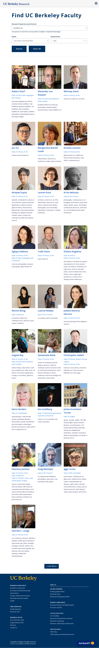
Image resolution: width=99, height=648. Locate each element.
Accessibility (19, 644)
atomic (20, 215)
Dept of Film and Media (72, 473)
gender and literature (27, 422)
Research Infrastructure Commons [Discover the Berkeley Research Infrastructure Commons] (61, 618)
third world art (27, 208)
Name (14, 36)
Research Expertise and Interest (24, 24)
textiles (66, 274)
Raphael (27, 546)
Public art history (56, 161)
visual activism (50, 378)
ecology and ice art (20, 429)
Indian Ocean (28, 370)
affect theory (82, 492)
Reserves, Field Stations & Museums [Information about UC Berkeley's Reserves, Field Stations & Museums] (62, 623)
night (71, 484)
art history (41, 200)
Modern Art (74, 99)
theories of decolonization (72, 158)
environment (20, 373)
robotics (40, 419)
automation (46, 422)
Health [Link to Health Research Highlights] (12, 601)
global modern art (69, 155)
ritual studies (24, 112)
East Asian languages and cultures (22, 101)
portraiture (82, 368)
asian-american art (69, 489)
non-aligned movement (25, 213)
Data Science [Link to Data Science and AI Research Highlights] (14, 593)
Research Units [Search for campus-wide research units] (15, 612)
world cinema (68, 476)
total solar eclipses (23, 551)
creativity (57, 210)
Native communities (52, 318)
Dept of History (69, 255)
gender (71, 205)
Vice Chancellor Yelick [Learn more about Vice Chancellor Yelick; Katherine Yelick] (17, 620)
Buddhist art (15, 112)
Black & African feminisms (48, 370)
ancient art (67, 99)
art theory (82, 99)
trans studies (82, 205)
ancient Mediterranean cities (77, 272)
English (77, 420)
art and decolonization (27, 210)
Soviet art (14, 264)
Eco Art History (21, 375)
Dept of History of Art (72, 95)
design (48, 161)
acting (79, 487)
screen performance (70, 487)
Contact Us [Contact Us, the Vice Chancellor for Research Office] (13, 628)
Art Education (50, 210)
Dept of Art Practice (71, 196)
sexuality (71, 420)
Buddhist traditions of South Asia (48, 105)
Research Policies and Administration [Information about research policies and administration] (62, 605)
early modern (26, 368)
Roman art (67, 368)
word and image (17, 424)
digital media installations (48, 476)
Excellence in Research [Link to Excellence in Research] (17, 588)
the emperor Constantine (76, 267)
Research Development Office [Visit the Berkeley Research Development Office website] (60, 597)
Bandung (14, 213)
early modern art (43, 259)
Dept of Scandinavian (19, 413)
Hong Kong (20, 323)
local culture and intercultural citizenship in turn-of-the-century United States (23, 491)
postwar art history (26, 205)
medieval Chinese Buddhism (20, 104)
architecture (41, 161)
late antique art (68, 261)
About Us (13, 625)
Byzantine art (78, 261)
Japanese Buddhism (25, 106)
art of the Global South (73, 210)
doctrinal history (43, 110)
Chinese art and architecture (20, 155)
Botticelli (21, 546)
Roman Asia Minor (78, 370)
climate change (16, 368)
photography (42, 208)
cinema (76, 484)
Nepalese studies (51, 107)
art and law (15, 318)
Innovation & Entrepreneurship (20, 591)
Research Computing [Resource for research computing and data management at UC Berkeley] (57, 621)
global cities (67, 479)
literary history (16, 422)
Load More (52, 566)
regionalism (41, 210)
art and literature (75, 425)
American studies (17, 487)
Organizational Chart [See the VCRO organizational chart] (17, 622)
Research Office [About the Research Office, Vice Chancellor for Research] (16, 617)
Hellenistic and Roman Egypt (72, 373)
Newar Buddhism (54, 110)
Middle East (79, 155)
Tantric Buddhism (24, 109)
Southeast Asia (19, 370)
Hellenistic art (68, 370)
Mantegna (15, 546)
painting (42, 318)
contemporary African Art (71, 208)
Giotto (25, 543)
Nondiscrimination (30, 644)
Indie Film (82, 484)
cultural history (42, 159)
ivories (71, 274)
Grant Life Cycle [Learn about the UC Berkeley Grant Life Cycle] (55, 594)
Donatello (31, 543)
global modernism (28, 202)
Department (55, 36)
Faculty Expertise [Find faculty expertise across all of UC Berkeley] (15, 609)
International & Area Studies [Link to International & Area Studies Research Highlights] (19, 598)
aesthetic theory (77, 479)
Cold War (14, 215)
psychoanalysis (73, 492)
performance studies (23, 484)
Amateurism (41, 213)
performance (75, 202)
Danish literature (17, 417)
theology (14, 553)
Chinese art (26, 321)
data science (50, 479)
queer (76, 205)
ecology (14, 375)
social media (50, 419)
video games (49, 482)
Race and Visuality (52, 208)
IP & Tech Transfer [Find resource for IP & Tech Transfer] (56, 607)
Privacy (12, 644)
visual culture (75, 368)
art (60, 110)
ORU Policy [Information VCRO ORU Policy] (53, 632)
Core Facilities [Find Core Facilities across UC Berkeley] (54, 616)
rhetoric (14, 484)
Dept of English (69, 416)
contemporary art (74, 160)
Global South (15, 210)
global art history (17, 208)
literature (25, 538)
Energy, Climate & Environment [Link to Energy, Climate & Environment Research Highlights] (20, 596)
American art (51, 159)
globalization (16, 205)
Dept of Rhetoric (18, 314)
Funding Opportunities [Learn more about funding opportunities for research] (57, 591)
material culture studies (50, 205)
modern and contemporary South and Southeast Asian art (22, 217)
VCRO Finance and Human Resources (62, 634)
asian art (84, 487)
